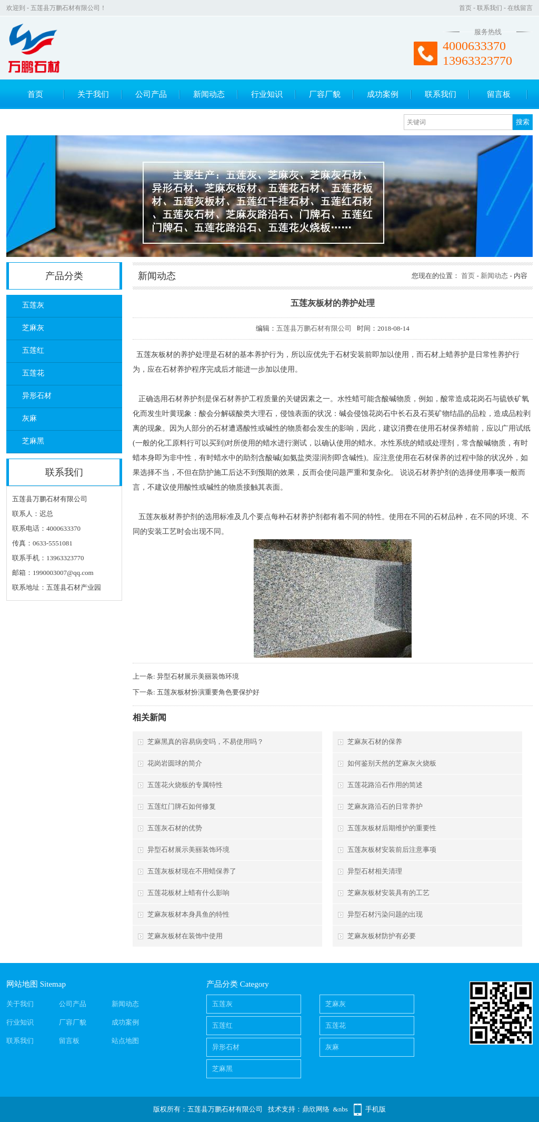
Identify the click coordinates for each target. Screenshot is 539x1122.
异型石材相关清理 (374, 871)
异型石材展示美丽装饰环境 (198, 676)
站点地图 (125, 1041)
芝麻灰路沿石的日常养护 (385, 806)
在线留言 (520, 8)
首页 (465, 8)
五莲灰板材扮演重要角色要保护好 (208, 692)
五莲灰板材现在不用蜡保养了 (191, 871)
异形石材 (37, 396)
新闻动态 (209, 94)
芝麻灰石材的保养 (374, 742)
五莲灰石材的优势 (174, 828)
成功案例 (382, 94)
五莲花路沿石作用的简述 (385, 785)
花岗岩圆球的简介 (174, 763)
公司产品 (151, 94)
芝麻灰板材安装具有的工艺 (388, 893)
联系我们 (489, 8)
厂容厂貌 (325, 94)
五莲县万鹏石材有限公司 (314, 328)
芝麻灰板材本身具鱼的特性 (188, 914)
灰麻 (29, 418)
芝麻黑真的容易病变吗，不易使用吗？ (205, 742)
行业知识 (267, 94)
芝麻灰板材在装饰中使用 (185, 936)
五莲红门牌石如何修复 (181, 806)
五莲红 (33, 350)
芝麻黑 (33, 441)
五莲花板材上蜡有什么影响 (188, 893)
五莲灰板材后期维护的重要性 (391, 828)
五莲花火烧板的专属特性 (185, 785)
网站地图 (22, 984)
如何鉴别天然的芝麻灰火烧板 (391, 763)
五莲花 (33, 373)
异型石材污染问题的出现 (385, 914)
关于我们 (93, 94)
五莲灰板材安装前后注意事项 (391, 849)
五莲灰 (33, 305)
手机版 (375, 1109)
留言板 (499, 94)
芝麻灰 (33, 328)
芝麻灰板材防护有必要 (381, 936)
